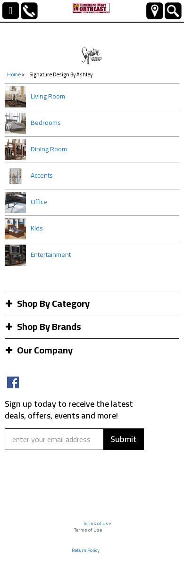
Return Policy (86, 550)
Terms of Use (97, 523)
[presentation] (62, 483)
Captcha (22, 456)
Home (14, 74)
